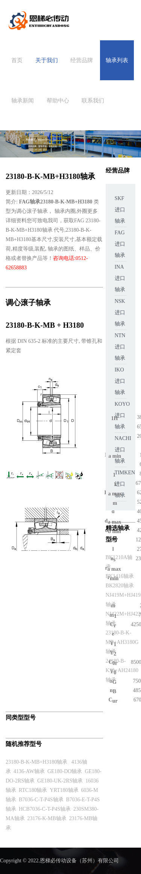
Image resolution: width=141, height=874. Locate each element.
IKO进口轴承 (120, 381)
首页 (17, 60)
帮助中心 (58, 100)
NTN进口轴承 (120, 347)
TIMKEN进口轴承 (125, 484)
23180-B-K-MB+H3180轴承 (36, 762)
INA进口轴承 (120, 278)
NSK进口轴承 (120, 312)
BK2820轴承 (120, 585)
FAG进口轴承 (120, 244)
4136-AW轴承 (29, 771)
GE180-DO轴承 (64, 771)
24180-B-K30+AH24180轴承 (122, 670)
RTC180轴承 (33, 790)
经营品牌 (81, 60)
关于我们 (46, 60)
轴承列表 (117, 60)
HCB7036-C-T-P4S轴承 (45, 809)
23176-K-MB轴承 (47, 818)
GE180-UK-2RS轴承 (60, 781)
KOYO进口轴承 (122, 415)
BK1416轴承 (120, 576)
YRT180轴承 (64, 790)
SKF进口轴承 (120, 210)
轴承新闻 (22, 100)
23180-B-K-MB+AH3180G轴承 (122, 642)
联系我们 (93, 100)
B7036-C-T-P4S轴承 (41, 799)
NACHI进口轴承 (123, 449)
